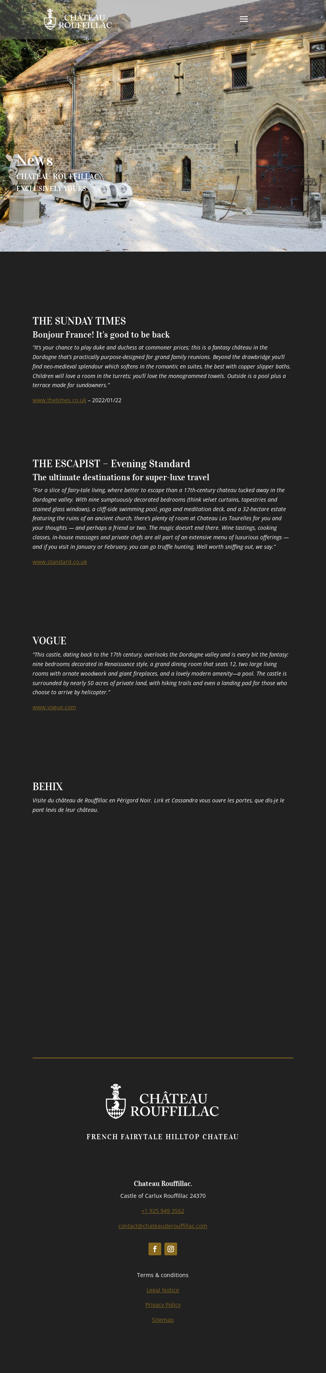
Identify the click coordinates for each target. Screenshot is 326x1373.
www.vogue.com (54, 707)
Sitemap (163, 1319)
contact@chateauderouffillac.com (162, 1226)
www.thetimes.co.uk (59, 400)
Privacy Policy (163, 1304)
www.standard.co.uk (60, 561)
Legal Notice (163, 1290)
